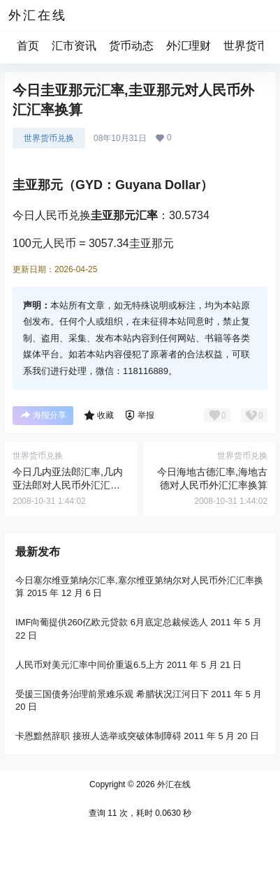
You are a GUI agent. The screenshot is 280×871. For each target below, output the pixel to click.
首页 (28, 46)
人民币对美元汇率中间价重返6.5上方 (89, 664)
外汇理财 (188, 46)
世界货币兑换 (49, 138)
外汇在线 (173, 784)
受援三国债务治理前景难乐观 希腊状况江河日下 (112, 693)
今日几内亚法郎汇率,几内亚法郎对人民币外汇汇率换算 (68, 485)
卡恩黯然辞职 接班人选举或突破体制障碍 (98, 736)
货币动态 (131, 46)
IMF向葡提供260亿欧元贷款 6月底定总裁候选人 (111, 622)
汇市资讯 (74, 46)
